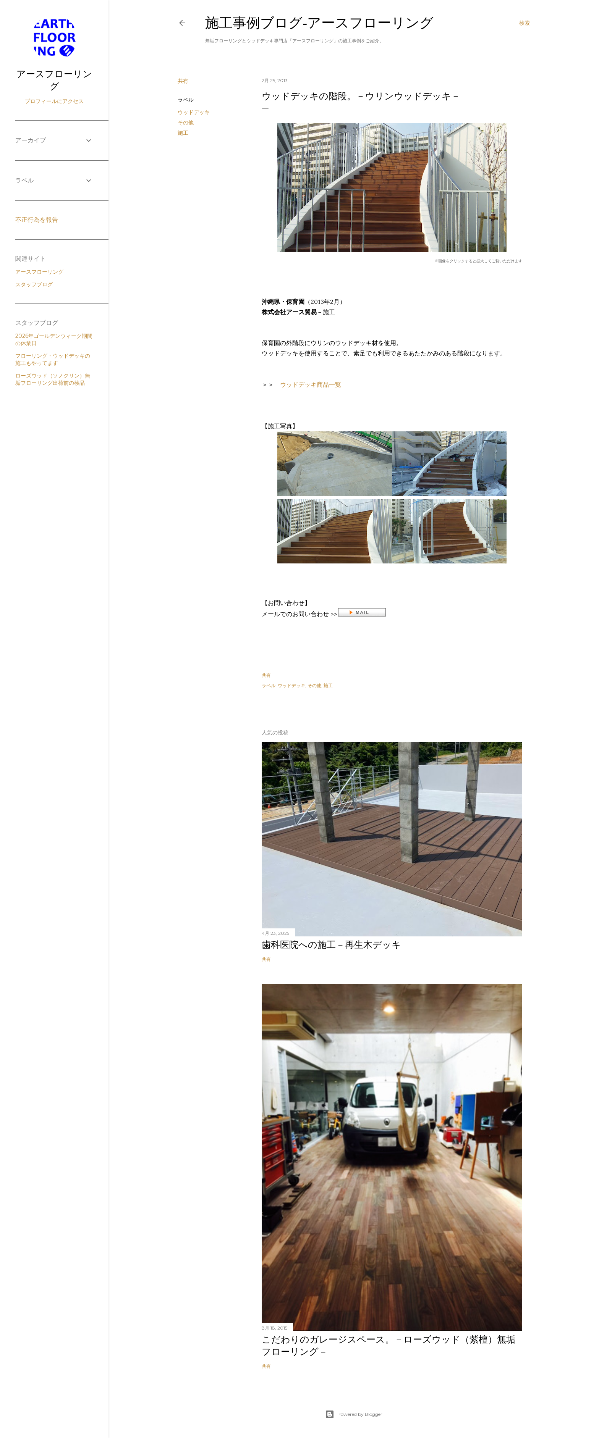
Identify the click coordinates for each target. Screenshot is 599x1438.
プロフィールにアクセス (54, 101)
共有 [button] (183, 80)
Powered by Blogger (353, 1414)
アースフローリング (54, 80)
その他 (186, 122)
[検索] (524, 23)
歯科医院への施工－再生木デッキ (331, 945)
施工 (183, 132)
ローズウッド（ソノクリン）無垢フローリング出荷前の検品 (52, 379)
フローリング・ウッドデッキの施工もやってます (52, 359)
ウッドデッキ (194, 112)
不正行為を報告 (36, 219)
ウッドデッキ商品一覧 (310, 384)
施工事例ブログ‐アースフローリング (319, 23)
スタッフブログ (34, 284)
